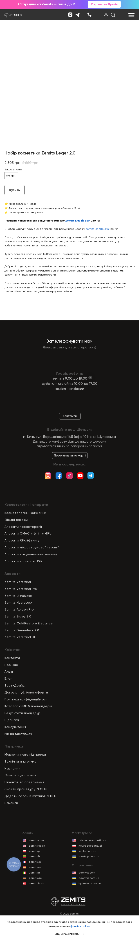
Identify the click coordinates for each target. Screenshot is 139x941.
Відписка (11, 720)
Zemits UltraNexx (18, 596)
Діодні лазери (16, 520)
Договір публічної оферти (26, 692)
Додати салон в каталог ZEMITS (31, 796)
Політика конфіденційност (26, 699)
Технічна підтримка (20, 761)
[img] (89, 15)
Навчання (12, 768)
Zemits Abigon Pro (19, 609)
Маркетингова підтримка (25, 754)
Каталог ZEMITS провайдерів (28, 706)
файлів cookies (80, 926)
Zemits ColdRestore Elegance (28, 623)
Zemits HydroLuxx (18, 602)
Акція (8, 671)
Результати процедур (22, 713)
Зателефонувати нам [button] (69, 341)
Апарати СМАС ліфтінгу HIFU (28, 533)
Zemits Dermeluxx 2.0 (21, 630)
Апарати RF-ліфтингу (22, 540)
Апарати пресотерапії (23, 526)
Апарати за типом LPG (23, 561)
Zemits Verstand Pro (20, 589)
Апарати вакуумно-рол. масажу (30, 554)
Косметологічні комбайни (25, 513)
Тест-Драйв (14, 685)
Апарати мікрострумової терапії (31, 547)
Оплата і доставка (20, 775)
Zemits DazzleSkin (97, 228)
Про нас (11, 665)
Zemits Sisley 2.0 (17, 616)
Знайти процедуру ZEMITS (25, 789)
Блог (8, 678)
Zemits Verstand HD (20, 637)
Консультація (15, 727)
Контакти (12, 658)
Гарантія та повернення (24, 782)
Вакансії (11, 803)
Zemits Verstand (17, 582)
